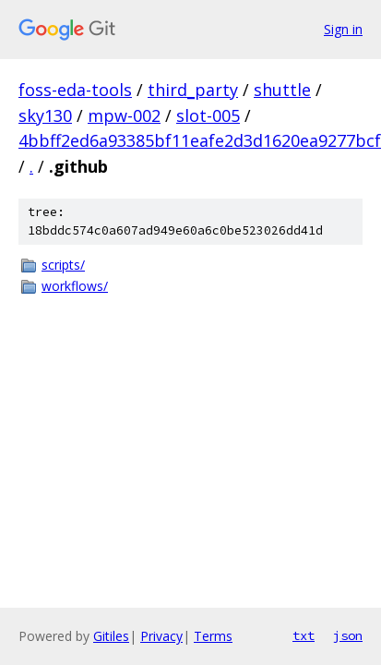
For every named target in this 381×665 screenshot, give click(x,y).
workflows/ (75, 286)
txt (303, 635)
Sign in (343, 29)
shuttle (282, 90)
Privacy (161, 636)
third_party (193, 90)
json (348, 635)
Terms (213, 636)
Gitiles (111, 636)
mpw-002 (124, 115)
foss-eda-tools (75, 90)
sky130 (45, 115)
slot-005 (208, 115)
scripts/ (63, 264)
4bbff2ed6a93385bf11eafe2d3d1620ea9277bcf (199, 140)
